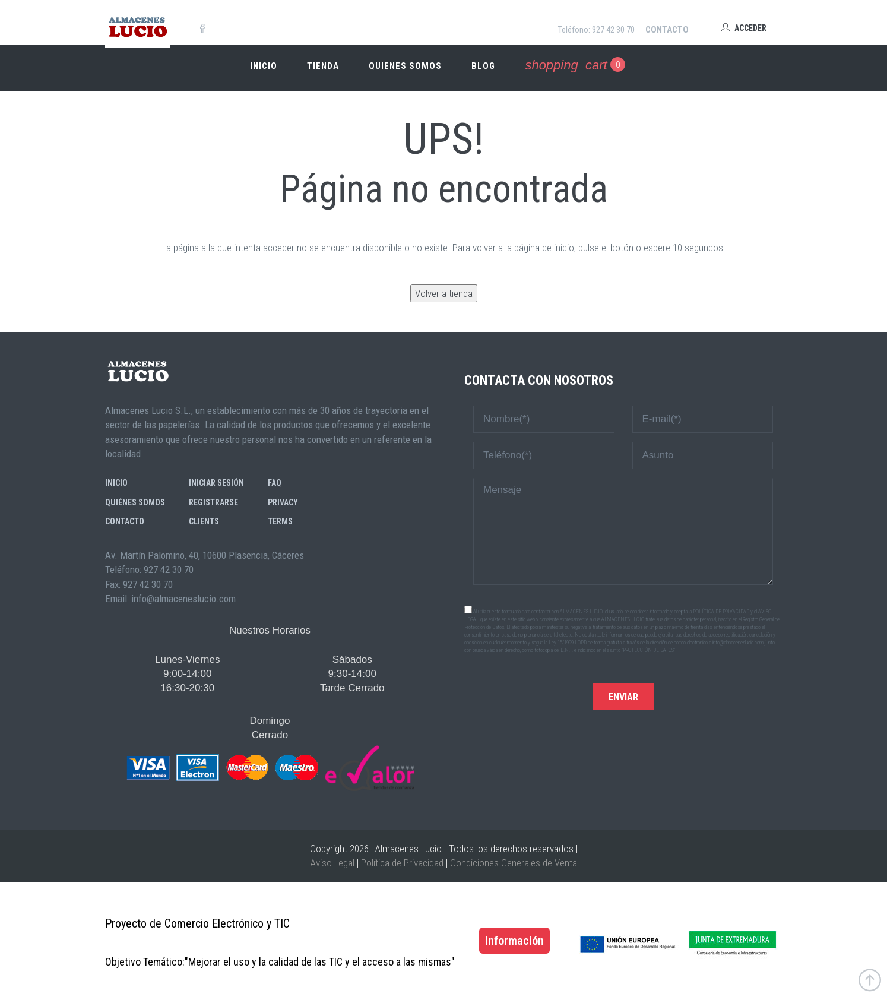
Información (514, 941)
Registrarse (213, 502)
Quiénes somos (135, 502)
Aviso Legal (332, 863)
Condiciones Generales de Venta (513, 863)
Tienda (323, 66)
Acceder (743, 28)
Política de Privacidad (402, 863)
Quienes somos (405, 66)
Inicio (263, 66)
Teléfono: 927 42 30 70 (596, 29)
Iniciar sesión (216, 483)
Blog (483, 66)
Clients (204, 521)
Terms (280, 521)
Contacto (667, 29)
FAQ (274, 483)
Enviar (623, 697)
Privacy (283, 502)
